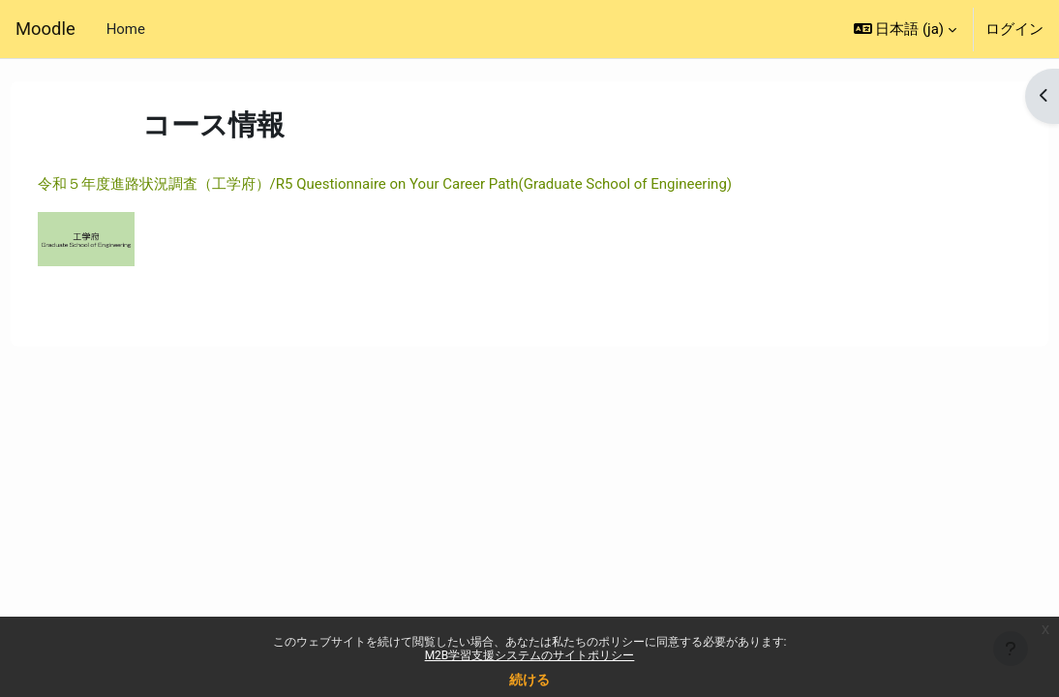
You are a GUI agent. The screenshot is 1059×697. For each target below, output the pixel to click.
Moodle (45, 28)
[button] (905, 29)
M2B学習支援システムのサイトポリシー (530, 655)
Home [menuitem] (125, 29)
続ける (529, 679)
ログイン (1014, 29)
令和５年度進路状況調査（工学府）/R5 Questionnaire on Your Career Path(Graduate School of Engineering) (421, 184)
